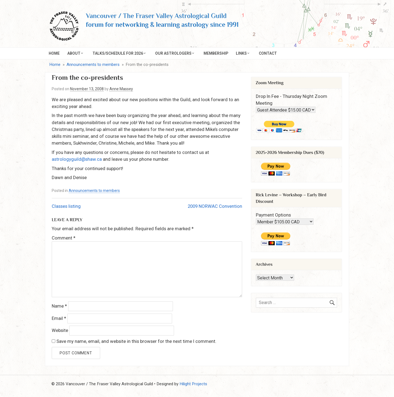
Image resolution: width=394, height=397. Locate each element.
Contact (268, 53)
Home (54, 53)
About (73, 53)
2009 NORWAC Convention (215, 206)
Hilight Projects (193, 383)
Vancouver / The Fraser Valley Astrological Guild (156, 15)
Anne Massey (121, 89)
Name (59, 306)
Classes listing (66, 206)
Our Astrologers (173, 53)
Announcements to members (94, 190)
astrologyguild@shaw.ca (77, 159)
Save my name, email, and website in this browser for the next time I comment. (136, 341)
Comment (64, 238)
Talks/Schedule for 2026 (117, 53)
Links (241, 53)
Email (59, 318)
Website (60, 330)
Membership (216, 53)
